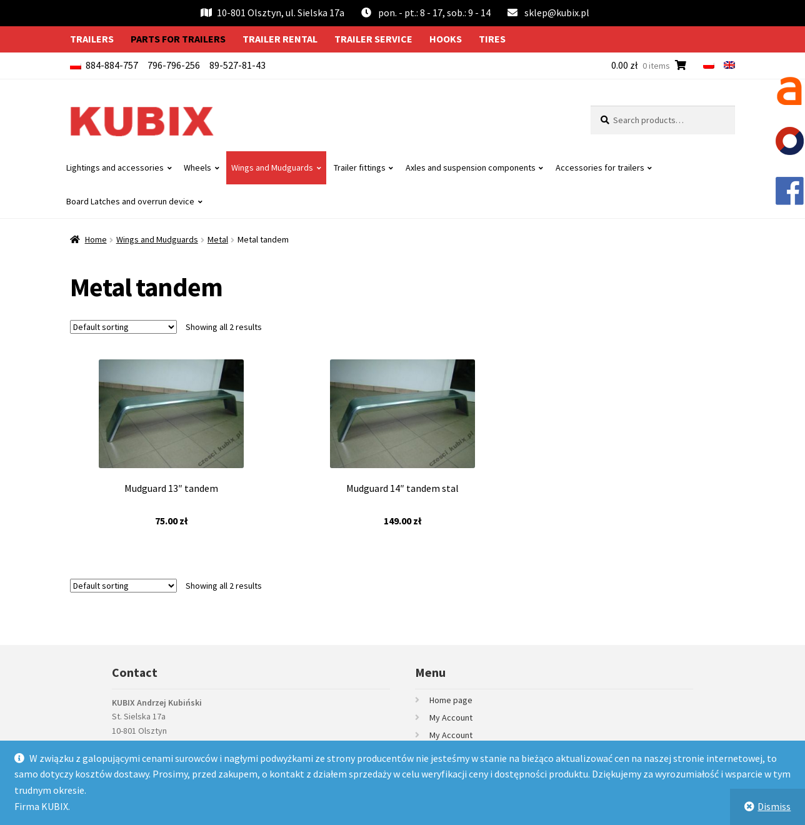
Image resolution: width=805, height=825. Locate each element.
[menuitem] (708, 65)
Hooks (445, 38)
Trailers (92, 38)
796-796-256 (174, 65)
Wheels (197, 167)
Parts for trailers (178, 38)
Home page (450, 700)
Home (96, 239)
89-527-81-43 (237, 65)
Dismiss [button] (774, 806)
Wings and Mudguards (272, 167)
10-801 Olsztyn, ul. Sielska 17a (272, 12)
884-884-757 (112, 65)
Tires (492, 38)
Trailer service (373, 38)
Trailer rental (280, 38)
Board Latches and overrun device (130, 201)
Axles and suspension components (471, 167)
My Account (450, 717)
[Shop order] (123, 327)
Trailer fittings (360, 167)
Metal (218, 239)
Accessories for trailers (600, 167)
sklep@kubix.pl (556, 12)
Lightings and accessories (115, 167)
